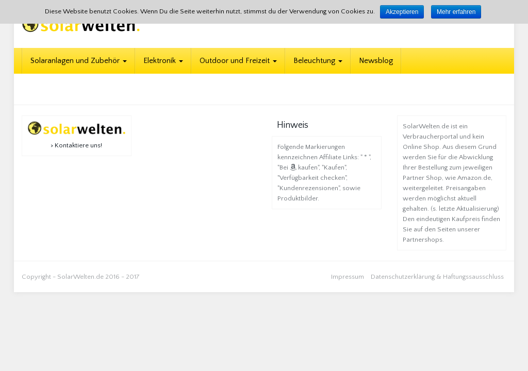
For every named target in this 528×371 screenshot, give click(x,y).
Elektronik (163, 60)
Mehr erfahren (456, 11)
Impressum (347, 276)
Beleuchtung (317, 60)
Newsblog (376, 60)
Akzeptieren (402, 11)
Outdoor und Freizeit (238, 60)
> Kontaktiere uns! (76, 145)
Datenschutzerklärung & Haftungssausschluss (437, 276)
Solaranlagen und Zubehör (78, 60)
